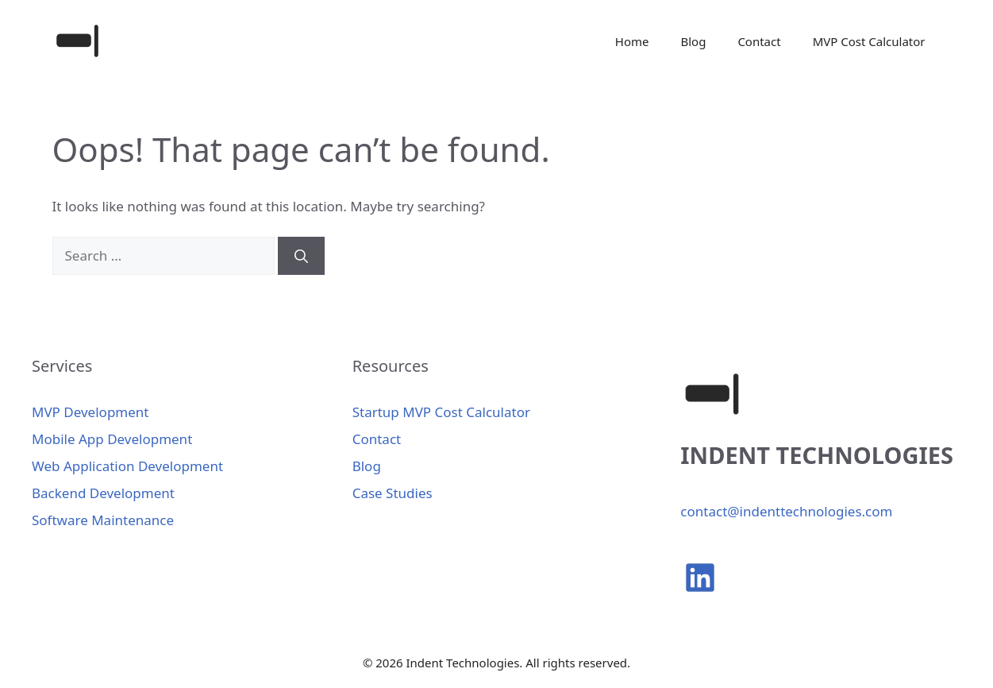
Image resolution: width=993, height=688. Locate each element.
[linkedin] (700, 577)
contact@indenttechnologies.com (786, 511)
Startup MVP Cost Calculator (441, 412)
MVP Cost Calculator (869, 41)
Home (632, 41)
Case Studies (392, 493)
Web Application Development (127, 466)
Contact (758, 41)
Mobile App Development (112, 439)
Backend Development (103, 493)
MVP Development (90, 412)
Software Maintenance (103, 520)
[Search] (301, 256)
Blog (693, 41)
